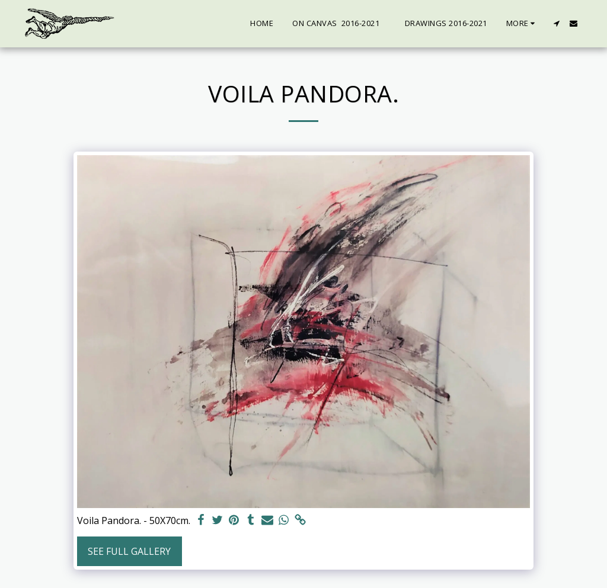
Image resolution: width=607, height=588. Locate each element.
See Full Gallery (129, 551)
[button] (556, 23)
